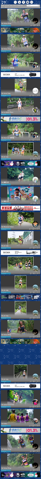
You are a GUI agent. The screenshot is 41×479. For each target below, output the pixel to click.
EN (39, 3)
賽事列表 (2, 6)
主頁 (35, 3)
